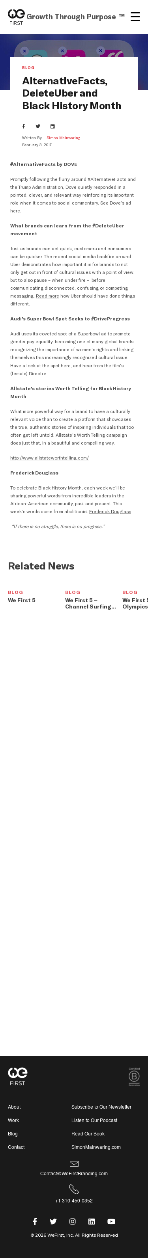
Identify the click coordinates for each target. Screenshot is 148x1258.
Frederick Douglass (110, 511)
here (15, 211)
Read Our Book (88, 1134)
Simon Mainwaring (63, 138)
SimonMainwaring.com (96, 1147)
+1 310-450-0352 (74, 1201)
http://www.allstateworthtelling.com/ (49, 458)
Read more (47, 296)
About (14, 1107)
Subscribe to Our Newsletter (101, 1107)
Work (13, 1120)
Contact (16, 1147)
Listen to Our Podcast (94, 1120)
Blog (28, 68)
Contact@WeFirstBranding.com (74, 1174)
